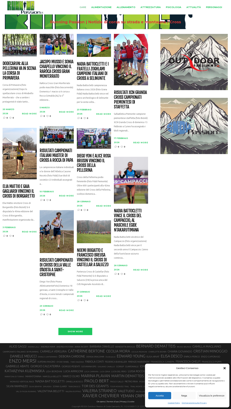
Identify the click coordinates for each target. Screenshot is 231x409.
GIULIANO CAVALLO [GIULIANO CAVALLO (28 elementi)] (106, 366)
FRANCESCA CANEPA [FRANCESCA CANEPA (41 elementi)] (162, 361)
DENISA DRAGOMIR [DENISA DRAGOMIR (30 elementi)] (95, 357)
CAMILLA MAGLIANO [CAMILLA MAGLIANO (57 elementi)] (207, 346)
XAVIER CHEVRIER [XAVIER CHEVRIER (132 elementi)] (100, 396)
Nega (184, 395)
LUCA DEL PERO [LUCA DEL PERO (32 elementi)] (119, 371)
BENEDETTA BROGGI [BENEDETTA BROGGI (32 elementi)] (125, 347)
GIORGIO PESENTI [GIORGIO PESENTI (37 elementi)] (71, 366)
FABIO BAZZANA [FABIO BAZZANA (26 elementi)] (77, 362)
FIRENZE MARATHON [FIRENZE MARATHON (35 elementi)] (138, 361)
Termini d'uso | (113, 401)
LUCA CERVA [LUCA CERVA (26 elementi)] (105, 372)
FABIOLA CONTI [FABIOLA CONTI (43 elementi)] (94, 361)
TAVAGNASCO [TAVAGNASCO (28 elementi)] (74, 386)
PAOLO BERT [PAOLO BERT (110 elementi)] (96, 381)
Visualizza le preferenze (211, 395)
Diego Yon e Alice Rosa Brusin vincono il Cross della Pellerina (94, 163)
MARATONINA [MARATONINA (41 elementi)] (33, 376)
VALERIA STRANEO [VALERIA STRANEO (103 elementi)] (99, 391)
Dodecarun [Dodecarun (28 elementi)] (111, 357)
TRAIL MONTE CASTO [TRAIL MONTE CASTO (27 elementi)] (139, 386)
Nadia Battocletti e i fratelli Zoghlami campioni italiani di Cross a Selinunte (93, 71)
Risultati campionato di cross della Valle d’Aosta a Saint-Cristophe (56, 267)
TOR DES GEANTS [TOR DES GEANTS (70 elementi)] (95, 386)
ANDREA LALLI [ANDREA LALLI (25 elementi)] (33, 347)
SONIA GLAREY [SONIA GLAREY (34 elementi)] (60, 386)
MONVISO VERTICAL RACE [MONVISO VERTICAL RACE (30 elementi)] (22, 381)
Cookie (131, 401)
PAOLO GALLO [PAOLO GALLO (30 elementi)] (117, 381)
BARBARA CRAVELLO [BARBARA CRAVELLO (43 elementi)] (102, 346)
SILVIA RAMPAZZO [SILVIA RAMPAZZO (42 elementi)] (17, 386)
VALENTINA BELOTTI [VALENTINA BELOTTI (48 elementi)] (51, 391)
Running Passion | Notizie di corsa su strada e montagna (108, 22)
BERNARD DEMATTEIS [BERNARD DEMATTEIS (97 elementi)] (156, 346)
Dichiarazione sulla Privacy (194, 403)
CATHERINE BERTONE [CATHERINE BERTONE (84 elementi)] (86, 351)
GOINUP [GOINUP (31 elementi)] (120, 366)
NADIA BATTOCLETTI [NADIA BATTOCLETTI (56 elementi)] (49, 381)
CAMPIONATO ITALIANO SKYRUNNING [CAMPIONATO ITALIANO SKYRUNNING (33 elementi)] (21, 351)
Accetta (160, 395)
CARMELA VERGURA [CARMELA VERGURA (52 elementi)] (53, 351)
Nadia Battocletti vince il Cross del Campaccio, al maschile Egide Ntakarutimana (127, 220)
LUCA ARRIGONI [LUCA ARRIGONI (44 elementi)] (73, 371)
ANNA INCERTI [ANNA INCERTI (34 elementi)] (81, 346)
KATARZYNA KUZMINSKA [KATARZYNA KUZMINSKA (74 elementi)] (25, 371)
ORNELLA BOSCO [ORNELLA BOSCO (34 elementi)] (74, 381)
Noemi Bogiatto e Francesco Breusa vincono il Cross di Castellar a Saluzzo (92, 257)
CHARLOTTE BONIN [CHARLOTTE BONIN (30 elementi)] (157, 352)
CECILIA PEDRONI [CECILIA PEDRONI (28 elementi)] (139, 352)
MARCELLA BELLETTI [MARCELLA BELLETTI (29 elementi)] (52, 376)
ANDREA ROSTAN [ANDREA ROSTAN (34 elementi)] (64, 346)
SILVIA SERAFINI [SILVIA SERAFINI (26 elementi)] (35, 386)
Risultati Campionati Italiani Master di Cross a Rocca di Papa (56, 155)
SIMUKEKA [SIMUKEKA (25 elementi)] (47, 386)
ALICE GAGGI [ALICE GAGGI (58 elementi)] (17, 346)
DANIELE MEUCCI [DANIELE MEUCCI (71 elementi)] (23, 356)
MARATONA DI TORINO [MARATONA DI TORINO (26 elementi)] (14, 377)
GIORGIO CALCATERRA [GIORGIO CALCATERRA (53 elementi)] (45, 366)
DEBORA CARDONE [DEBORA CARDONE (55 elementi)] (72, 356)
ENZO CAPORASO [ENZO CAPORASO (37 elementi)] (210, 356)
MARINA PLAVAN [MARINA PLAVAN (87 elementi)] (95, 376)
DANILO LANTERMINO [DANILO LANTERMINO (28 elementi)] (47, 357)
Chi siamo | (101, 401)
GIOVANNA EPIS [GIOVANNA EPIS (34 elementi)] (88, 366)
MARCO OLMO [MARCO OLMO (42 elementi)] (71, 376)
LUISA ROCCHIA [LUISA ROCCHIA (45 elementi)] (137, 371)
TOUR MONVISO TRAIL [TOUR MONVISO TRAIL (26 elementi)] (119, 386)
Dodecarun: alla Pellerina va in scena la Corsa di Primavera (19, 70)
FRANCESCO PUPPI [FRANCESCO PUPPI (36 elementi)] (211, 361)
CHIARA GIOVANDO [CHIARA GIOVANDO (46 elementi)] (180, 351)
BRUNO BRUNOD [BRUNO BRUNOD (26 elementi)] (184, 347)
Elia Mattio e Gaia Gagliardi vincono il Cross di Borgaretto (19, 191)
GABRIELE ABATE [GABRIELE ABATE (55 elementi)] (17, 366)
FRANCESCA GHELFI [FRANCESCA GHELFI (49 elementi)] (188, 361)
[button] (224, 368)
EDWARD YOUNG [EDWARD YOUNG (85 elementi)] (131, 356)
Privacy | (124, 401)
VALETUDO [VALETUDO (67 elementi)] (126, 391)
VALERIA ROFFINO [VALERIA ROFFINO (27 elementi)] (73, 391)
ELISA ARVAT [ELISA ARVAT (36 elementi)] (153, 356)
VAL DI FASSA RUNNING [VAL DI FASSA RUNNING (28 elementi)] (26, 391)
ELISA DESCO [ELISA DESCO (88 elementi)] (172, 356)
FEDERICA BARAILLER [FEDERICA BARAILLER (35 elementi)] (116, 361)
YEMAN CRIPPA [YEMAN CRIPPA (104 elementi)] (134, 396)
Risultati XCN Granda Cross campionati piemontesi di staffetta (130, 99)
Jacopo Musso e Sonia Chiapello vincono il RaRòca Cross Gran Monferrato (56, 69)
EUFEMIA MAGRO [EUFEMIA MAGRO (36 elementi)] (46, 361)
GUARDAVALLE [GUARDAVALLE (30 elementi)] (132, 366)
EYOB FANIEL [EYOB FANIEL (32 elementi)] (63, 362)
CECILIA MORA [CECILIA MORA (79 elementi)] (118, 351)
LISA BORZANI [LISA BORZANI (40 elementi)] (54, 371)
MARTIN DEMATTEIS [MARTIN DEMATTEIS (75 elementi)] (127, 376)
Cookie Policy (174, 403)
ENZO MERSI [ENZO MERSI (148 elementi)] (22, 361)
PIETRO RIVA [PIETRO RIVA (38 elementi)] (131, 381)
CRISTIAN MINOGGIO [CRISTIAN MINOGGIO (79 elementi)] (210, 351)
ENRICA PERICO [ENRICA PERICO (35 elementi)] (192, 356)
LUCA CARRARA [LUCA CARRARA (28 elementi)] (91, 371)
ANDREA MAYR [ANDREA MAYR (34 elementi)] (48, 346)
